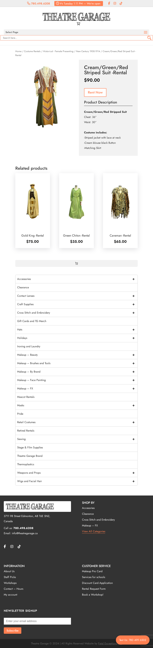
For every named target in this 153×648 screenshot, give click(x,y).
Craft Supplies (77, 304)
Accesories (88, 508)
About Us (9, 571)
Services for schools (93, 577)
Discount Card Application (97, 583)
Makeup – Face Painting (77, 380)
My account (10, 595)
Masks (77, 405)
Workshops (10, 583)
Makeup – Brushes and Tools (77, 363)
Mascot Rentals (25, 397)
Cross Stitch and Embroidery (77, 313)
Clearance (23, 287)
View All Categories (93, 531)
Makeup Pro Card (92, 571)
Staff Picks (10, 577)
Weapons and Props (77, 473)
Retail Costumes (77, 422)
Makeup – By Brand (77, 372)
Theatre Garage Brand (29, 456)
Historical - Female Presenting (58, 51)
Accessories (77, 279)
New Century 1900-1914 (88, 51)
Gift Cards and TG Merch (31, 321)
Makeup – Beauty (77, 355)
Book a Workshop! (92, 595)
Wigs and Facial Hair (77, 481)
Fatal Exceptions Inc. (110, 643)
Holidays (77, 338)
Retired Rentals (25, 431)
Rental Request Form (94, 589)
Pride (20, 414)
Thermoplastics (25, 464)
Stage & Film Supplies (30, 447)
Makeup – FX (77, 388)
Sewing (77, 439)
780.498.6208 (38, 4)
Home (18, 51)
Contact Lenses (77, 296)
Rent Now (95, 92)
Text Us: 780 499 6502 (132, 640)
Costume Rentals (32, 51)
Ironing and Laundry (28, 346)
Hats (77, 329)
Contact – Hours (13, 589)
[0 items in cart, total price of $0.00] (76, 263)
